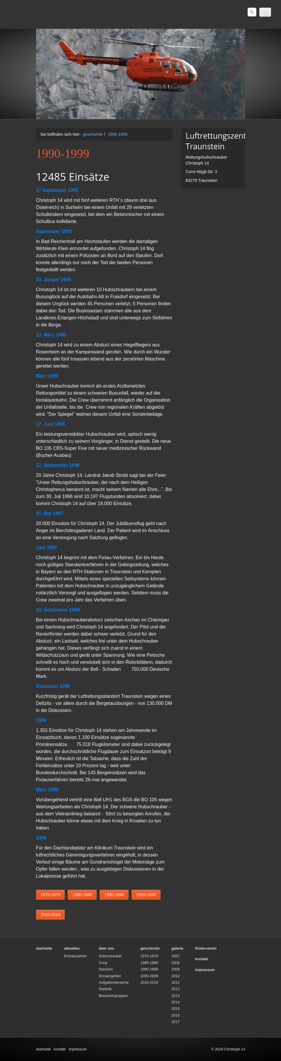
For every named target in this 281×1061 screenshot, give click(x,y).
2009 (175, 969)
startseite (43, 1049)
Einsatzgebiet (110, 976)
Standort (106, 969)
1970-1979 (149, 956)
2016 (175, 1015)
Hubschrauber (110, 956)
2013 (175, 996)
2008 (175, 963)
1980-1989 (149, 963)
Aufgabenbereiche (114, 982)
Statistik (105, 989)
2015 (175, 1009)
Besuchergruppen (113, 996)
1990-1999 (117, 134)
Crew (103, 963)
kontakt (60, 1049)
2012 (175, 989)
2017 (175, 1022)
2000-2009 (149, 976)
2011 (175, 982)
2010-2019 (149, 982)
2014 (175, 1002)
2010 (175, 976)
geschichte (93, 134)
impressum (78, 1049)
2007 (175, 956)
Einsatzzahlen (75, 956)
